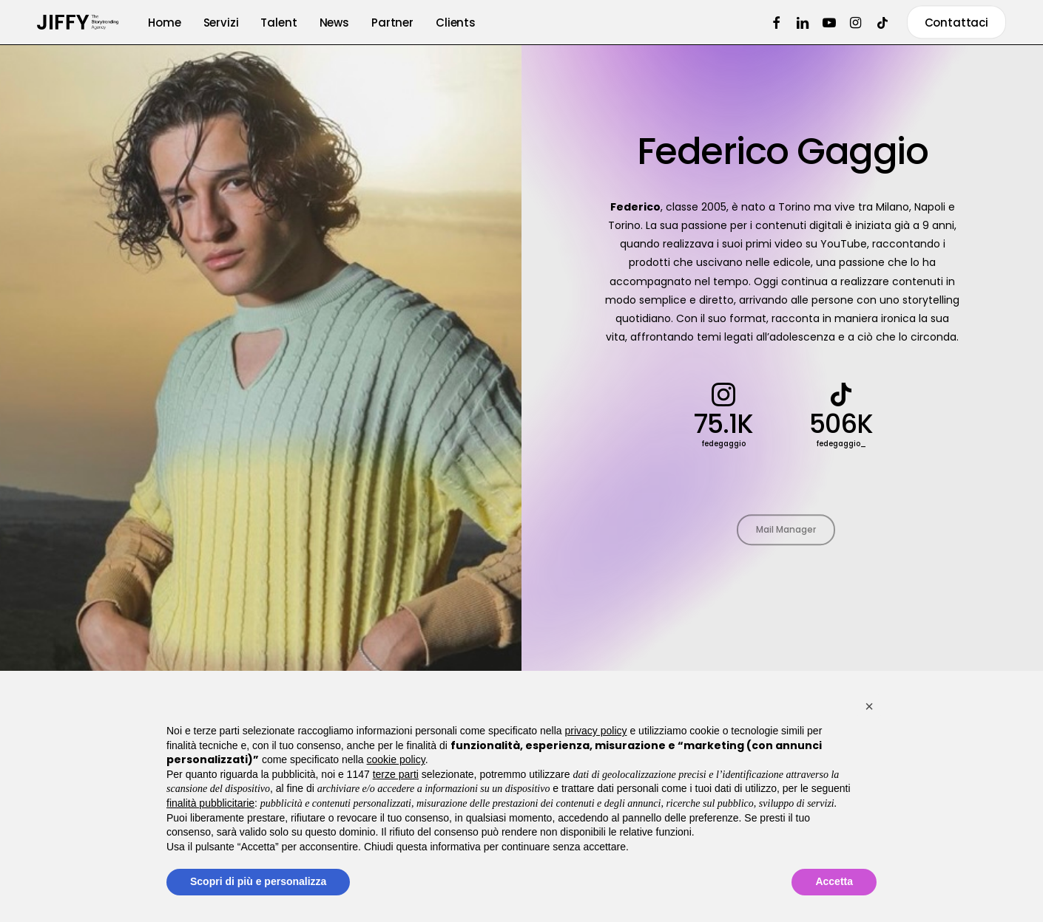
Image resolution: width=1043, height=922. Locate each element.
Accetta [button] (834, 881)
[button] (869, 706)
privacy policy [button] (596, 731)
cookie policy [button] (396, 759)
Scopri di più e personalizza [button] (258, 881)
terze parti (396, 774)
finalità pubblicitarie (210, 803)
